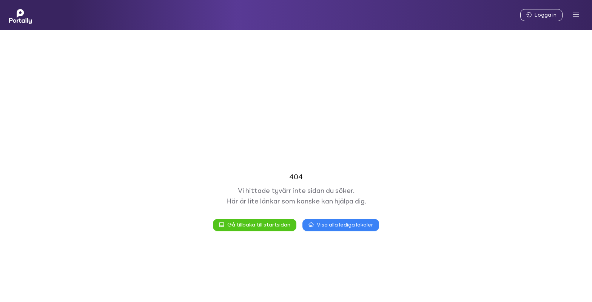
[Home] (20, 15)
